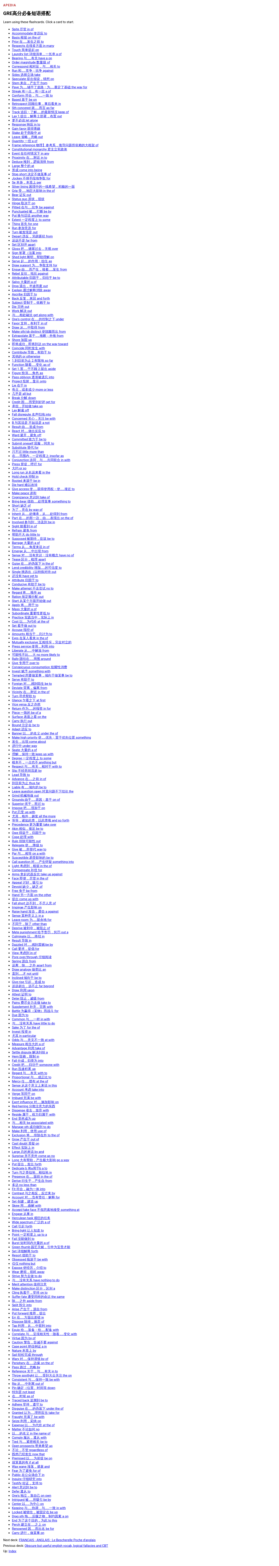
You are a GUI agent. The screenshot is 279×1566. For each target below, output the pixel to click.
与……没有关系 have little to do (33, 1023)
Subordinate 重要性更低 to (31, 613)
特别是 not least (23, 1392)
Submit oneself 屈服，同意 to (33, 443)
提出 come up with (25, 899)
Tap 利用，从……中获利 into (31, 1326)
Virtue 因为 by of (24, 1338)
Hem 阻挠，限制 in (25, 1056)
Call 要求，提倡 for (25, 949)
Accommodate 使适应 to (29, 33)
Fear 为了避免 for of (26, 1471)
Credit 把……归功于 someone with (36, 1065)
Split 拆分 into (22, 1305)
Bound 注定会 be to (26, 725)
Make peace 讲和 (24, 493)
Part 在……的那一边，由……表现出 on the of (42, 518)
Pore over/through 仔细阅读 (32, 957)
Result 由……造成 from (27, 427)
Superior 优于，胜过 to (28, 804)
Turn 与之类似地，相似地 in (32, 1172)
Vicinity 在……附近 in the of (30, 692)
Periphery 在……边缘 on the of (33, 1363)
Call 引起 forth (22, 1226)
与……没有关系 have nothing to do (36, 1280)
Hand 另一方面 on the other (31, 895)
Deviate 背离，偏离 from (29, 688)
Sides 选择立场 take (26, 75)
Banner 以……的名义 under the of (35, 733)
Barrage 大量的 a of (26, 543)
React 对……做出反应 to (28, 431)
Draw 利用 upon (23, 990)
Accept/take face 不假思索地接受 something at (46, 1210)
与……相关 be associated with (32, 1123)
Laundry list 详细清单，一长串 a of (37, 54)
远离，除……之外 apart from (32, 965)
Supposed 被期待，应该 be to (33, 539)
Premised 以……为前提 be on (32, 1458)
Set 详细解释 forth (25, 1251)
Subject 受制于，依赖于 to (31, 303)
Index (12, 1551)
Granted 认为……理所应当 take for (36, 1413)
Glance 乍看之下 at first (29, 700)
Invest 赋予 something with (31, 671)
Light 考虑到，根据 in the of (32, 866)
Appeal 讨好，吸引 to (27, 882)
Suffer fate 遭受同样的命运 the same (38, 1297)
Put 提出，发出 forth (27, 1164)
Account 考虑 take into (28, 1090)
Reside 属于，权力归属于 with (33, 1114)
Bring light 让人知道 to (28, 1230)
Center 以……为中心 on (28, 1504)
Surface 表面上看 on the (29, 717)
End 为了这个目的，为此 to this (34, 1520)
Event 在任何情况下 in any (30, 153)
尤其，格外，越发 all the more (34, 816)
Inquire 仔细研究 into (27, 1479)
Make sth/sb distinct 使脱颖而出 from (39, 332)
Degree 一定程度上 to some (31, 758)
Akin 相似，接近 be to (27, 829)
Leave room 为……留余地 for (32, 920)
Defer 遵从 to (21, 1491)
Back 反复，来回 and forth (31, 298)
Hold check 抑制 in (25, 477)
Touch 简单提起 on (25, 50)
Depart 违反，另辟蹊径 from (32, 236)
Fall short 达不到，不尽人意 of (34, 903)
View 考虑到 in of (24, 953)
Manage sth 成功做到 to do (31, 1127)
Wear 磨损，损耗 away (28, 1272)
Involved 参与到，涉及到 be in (33, 522)
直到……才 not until (25, 974)
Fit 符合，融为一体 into (28, 1189)
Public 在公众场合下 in (28, 1475)
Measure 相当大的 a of (28, 1044)
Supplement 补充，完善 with (32, 1007)
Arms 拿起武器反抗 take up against (37, 874)
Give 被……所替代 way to (29, 849)
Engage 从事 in (22, 1214)
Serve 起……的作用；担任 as (32, 261)
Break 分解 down (24, 398)
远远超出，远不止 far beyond (33, 986)
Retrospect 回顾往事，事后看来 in (36, 104)
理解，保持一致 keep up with (33, 754)
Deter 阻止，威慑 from (28, 998)
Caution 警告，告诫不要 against (35, 1342)
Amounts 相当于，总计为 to (32, 634)
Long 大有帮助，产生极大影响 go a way (40, 1160)
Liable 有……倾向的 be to (29, 787)
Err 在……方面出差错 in (28, 1317)
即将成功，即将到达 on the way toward (40, 344)
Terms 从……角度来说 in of (30, 547)
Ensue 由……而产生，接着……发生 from (39, 269)
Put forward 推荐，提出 (29, 1313)
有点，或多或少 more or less (32, 390)
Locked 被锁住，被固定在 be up (35, 1512)
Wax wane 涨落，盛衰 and (31, 1467)
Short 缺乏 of (21, 506)
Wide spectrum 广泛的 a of (31, 1222)
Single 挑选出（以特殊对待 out (34, 572)
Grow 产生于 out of (25, 1139)
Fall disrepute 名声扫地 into (31, 414)
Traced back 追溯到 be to (30, 1400)
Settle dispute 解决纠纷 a (30, 1052)
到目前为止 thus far (26, 783)
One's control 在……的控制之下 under (38, 319)
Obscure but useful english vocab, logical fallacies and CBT (66, 1546)
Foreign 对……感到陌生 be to (32, 684)
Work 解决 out (22, 311)
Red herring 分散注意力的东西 (33, 1106)
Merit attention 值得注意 (29, 1284)
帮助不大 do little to (26, 535)
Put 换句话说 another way (30, 216)
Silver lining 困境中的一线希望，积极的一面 (43, 187)
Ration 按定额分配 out (28, 597)
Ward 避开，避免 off (26, 435)
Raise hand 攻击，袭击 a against (35, 911)
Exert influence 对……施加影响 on (35, 1102)
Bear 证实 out (21, 195)
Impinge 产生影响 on (27, 907)
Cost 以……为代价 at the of (30, 622)
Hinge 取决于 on (23, 203)
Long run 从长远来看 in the (31, 472)
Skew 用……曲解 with (26, 1206)
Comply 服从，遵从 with (29, 1438)
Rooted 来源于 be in (26, 481)
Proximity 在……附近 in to (29, 158)
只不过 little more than (28, 452)
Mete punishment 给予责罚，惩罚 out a (40, 932)
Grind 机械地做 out (25, 795)
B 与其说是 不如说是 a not (31, 423)
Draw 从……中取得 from (28, 327)
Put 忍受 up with (23, 812)
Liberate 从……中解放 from (30, 651)
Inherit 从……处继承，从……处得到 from (39, 514)
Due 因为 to (20, 1015)
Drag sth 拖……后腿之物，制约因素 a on (40, 1516)
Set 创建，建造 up (25, 1201)
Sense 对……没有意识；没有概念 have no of (43, 555)
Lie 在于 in (19, 385)
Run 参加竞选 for (24, 228)
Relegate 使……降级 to (27, 845)
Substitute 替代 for (25, 448)
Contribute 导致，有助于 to (31, 352)
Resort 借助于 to (24, 1255)
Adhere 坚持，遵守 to (27, 1404)
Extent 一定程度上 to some (31, 220)
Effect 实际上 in (23, 1148)
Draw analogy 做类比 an (29, 969)
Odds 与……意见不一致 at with (33, 1040)
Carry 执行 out (22, 721)
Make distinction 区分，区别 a (33, 1288)
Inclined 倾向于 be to (27, 978)
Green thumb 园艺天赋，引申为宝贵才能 (41, 1247)
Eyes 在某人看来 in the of (30, 638)
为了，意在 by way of (27, 510)
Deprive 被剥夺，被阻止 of (31, 928)
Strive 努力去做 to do (27, 1276)
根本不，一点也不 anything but (34, 762)
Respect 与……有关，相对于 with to (37, 767)
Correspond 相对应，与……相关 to (36, 66)
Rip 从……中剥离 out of (28, 1384)
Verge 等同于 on (23, 1094)
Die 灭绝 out (20, 307)
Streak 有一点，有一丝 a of (31, 91)
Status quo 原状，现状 (28, 199)
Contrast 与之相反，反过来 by (33, 1193)
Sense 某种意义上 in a (28, 916)
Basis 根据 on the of (26, 37)
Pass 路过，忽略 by (26, 1367)
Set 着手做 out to (24, 626)
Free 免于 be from (24, 891)
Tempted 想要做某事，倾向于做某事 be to (42, 675)
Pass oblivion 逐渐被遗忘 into (33, 377)
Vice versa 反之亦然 (26, 704)
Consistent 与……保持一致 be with (36, 1380)
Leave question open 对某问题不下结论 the (43, 791)
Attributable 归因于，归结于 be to (36, 278)
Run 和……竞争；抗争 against (32, 71)
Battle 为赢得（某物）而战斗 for (35, 1011)
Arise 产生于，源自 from (29, 1309)
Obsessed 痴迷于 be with (30, 1259)
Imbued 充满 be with (26, 1098)
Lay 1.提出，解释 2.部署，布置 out (37, 116)
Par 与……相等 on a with (28, 853)
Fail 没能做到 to (23, 1239)
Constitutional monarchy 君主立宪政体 (39, 149)
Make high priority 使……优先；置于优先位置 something (51, 738)
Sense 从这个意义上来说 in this (34, 1085)
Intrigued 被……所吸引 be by (31, 1500)
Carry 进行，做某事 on (28, 1533)
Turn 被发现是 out (25, 232)
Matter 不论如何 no (26, 1429)
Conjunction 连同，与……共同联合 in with (41, 460)
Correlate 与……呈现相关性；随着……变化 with (44, 1334)
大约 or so (19, 468)
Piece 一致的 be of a (26, 713)
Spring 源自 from (24, 961)
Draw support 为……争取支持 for (34, 265)
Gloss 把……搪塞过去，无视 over (35, 249)
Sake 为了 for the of (26, 1027)
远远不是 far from (24, 240)
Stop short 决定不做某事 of (31, 174)
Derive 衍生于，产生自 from (32, 1181)
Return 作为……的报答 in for (31, 709)
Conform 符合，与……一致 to (32, 95)
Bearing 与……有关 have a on (32, 58)
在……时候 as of (23, 1396)
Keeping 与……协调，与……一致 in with (39, 1508)
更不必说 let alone (25, 120)
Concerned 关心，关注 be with (34, 419)
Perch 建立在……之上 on (29, 1525)
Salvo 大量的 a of (24, 282)
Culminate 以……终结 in (28, 936)
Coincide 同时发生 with (28, 348)
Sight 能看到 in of (24, 526)
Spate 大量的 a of (24, 750)
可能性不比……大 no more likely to (36, 655)
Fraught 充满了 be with (28, 1417)
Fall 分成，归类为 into (28, 1061)
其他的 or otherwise (26, 356)
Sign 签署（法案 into (27, 253)
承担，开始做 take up (27, 406)
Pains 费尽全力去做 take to (31, 1003)
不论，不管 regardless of (30, 1450)
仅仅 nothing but (24, 1264)
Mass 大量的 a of (24, 609)
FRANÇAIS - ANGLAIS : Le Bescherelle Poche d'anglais (57, 1540)
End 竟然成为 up (24, 1119)
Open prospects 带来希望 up (32, 1446)
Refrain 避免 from (24, 530)
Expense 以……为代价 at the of (33, 1425)
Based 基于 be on (24, 100)
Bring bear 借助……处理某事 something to (41, 501)
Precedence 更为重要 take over (34, 824)
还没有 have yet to (25, 576)
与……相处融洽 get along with (32, 315)
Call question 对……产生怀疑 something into (43, 862)
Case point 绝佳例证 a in (29, 1346)
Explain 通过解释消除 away (31, 290)
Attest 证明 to (21, 994)
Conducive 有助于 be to (28, 584)
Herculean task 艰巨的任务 (31, 1218)
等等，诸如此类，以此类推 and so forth (40, 820)
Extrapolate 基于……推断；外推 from (38, 336)
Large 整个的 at (23, 166)
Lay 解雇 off (20, 410)
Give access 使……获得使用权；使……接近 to (43, 489)
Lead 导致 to (21, 775)
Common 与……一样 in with (31, 1019)
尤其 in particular (24, 1036)
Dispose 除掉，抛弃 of (28, 1322)
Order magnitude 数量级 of (31, 62)
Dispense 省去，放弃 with (30, 1110)
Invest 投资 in (21, 1032)
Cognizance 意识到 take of (31, 497)
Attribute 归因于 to (25, 580)
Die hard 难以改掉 (24, 485)
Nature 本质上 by (24, 1351)
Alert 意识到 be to (24, 1487)
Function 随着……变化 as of (31, 365)
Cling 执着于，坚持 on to (30, 1293)
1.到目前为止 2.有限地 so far (32, 361)
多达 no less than (24, 1185)
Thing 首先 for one (25, 224)
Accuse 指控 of (23, 630)
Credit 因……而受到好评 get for (33, 402)
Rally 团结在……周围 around (31, 659)
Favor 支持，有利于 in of (29, 323)
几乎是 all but (21, 394)
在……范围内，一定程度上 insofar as (38, 456)
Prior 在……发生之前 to (28, 42)
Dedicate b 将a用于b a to (29, 1168)
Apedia (9, 5)
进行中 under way (24, 746)
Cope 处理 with (23, 837)
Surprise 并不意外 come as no (33, 1156)
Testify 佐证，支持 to (27, 1483)
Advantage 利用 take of (28, 1048)
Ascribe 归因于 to (24, 294)
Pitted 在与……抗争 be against (33, 207)
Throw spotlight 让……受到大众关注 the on (42, 1375)
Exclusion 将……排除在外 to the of (36, 1135)
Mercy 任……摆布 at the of (30, 1081)
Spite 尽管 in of (23, 29)
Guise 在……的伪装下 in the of (33, 564)
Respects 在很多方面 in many (33, 46)
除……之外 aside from (27, 1301)
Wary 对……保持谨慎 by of (30, 1359)
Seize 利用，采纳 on (26, 1421)
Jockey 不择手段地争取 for (31, 178)
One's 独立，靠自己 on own (31, 1496)
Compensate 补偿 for (27, 870)
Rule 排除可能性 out (26, 841)
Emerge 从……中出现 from (30, 551)
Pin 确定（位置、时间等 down (33, 1388)
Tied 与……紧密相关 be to (30, 1442)
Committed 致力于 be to (29, 439)
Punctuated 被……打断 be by (31, 211)
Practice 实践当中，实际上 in (33, 617)
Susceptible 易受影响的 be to (33, 858)
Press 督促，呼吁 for (27, 464)
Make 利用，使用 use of (29, 1131)
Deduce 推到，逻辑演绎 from (33, 162)
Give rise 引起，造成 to (28, 982)
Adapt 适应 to (21, 729)
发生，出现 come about (29, 742)
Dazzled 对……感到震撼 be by (32, 945)
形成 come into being (27, 170)
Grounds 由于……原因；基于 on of (36, 800)
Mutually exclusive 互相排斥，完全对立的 (41, 642)
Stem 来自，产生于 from (30, 83)
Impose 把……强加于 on (28, 808)
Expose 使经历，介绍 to (29, 1268)
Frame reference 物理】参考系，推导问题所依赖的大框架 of (55, 145)
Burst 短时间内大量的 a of (30, 1243)
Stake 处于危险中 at (26, 133)
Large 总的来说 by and (28, 1152)
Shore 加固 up (22, 340)
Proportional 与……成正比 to (31, 1077)
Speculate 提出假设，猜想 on (33, 79)
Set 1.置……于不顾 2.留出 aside (34, 369)
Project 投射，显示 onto (29, 381)
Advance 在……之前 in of (29, 779)
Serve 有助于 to (23, 680)
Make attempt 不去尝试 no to (33, 588)
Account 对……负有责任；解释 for (36, 1197)
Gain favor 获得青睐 (26, 129)
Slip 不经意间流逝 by (27, 771)
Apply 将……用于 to (25, 605)
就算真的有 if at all (25, 1462)
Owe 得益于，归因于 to (29, 833)
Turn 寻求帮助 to (24, 696)
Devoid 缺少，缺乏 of (27, 887)
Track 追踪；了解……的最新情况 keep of (40, 112)
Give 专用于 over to (25, 663)
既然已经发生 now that (28, 1454)
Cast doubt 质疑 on (25, 1143)
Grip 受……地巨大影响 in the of (33, 191)
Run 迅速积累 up (24, 1069)
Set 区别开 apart (24, 245)
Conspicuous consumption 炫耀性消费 (39, 667)
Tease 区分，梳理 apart (29, 559)
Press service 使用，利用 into (33, 646)
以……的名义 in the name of (31, 1433)
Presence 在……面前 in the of (32, 1177)
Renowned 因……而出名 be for (33, 1529)
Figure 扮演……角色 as (27, 373)
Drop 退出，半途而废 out (30, 286)
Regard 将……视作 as (26, 593)
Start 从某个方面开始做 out (31, 601)
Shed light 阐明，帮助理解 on (33, 257)
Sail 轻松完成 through (27, 1355)
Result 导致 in (22, 940)
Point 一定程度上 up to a (29, 1235)
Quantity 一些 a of (24, 141)
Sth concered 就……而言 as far (33, 108)
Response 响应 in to (26, 124)
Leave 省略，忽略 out (27, 137)
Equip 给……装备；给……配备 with (35, 1330)
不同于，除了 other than (29, 924)
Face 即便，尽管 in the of (30, 878)
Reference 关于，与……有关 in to (35, 1371)
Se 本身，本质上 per (26, 182)
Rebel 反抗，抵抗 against (30, 274)
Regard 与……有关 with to (29, 1073)
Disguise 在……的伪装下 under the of (37, 1409)
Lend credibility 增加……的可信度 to (37, 568)
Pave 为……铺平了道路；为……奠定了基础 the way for (49, 87)
